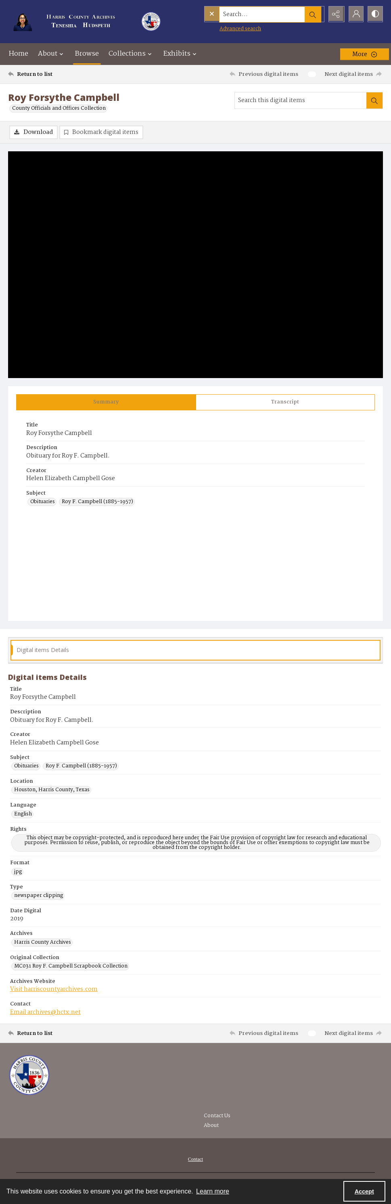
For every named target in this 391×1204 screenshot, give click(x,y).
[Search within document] (374, 100)
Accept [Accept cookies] (364, 1191)
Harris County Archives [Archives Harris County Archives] (42, 943)
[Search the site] (247, 14)
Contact (195, 1159)
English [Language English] (23, 815)
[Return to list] (58, 74)
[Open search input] (314, 14)
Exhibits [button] (181, 53)
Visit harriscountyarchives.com (54, 990)
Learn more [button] (212, 1191)
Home (18, 53)
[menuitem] (195, 1159)
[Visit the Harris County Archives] (29, 1076)
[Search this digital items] (300, 100)
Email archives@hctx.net (45, 1013)
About (211, 1126)
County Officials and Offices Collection (59, 109)
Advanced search (224, 28)
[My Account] (354, 14)
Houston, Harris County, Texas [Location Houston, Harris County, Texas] (52, 790)
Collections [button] (131, 53)
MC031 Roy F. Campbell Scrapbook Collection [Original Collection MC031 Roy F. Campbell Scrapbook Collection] (71, 967)
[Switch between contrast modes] (375, 14)
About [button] (51, 53)
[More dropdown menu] (364, 54)
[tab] (106, 402)
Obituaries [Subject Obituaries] (42, 502)
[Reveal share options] (334, 14)
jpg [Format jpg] (18, 872)
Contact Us (217, 1116)
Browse (87, 53)
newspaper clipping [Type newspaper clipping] (38, 896)
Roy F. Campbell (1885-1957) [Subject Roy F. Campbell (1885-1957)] (97, 502)
